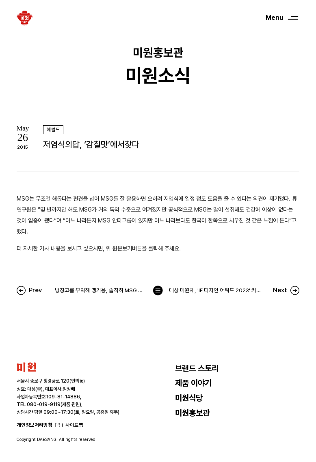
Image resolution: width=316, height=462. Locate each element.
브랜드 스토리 (197, 368)
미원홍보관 (192, 413)
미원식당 (189, 398)
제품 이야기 (193, 383)
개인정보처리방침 (34, 425)
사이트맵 (74, 425)
